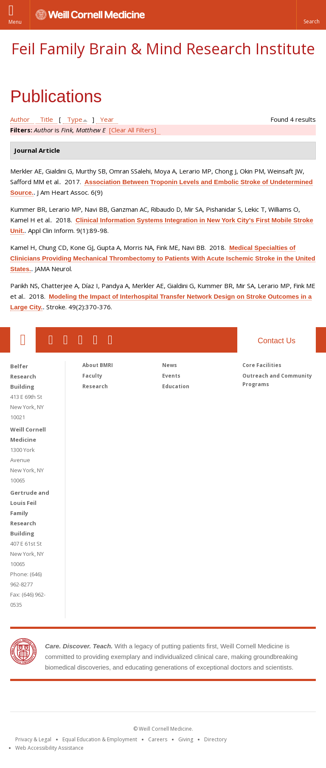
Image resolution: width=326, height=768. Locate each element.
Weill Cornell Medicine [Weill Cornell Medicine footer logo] (101, 698)
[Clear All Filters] (132, 130)
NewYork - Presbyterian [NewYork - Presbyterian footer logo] (234, 698)
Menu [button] (15, 21)
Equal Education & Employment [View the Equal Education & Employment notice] (99, 739)
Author (20, 119)
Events (171, 375)
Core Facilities (261, 365)
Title (46, 119)
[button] (311, 15)
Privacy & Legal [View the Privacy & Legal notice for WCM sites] (33, 739)
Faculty (92, 375)
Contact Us (276, 340)
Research (95, 386)
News (169, 365)
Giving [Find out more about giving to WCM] (185, 739)
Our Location (23, 340)
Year (107, 119)
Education (175, 386)
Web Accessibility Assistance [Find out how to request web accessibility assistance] (49, 747)
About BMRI (97, 365)
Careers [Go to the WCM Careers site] (157, 739)
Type (74, 119)
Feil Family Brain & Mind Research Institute (163, 48)
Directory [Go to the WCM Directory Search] (215, 739)
